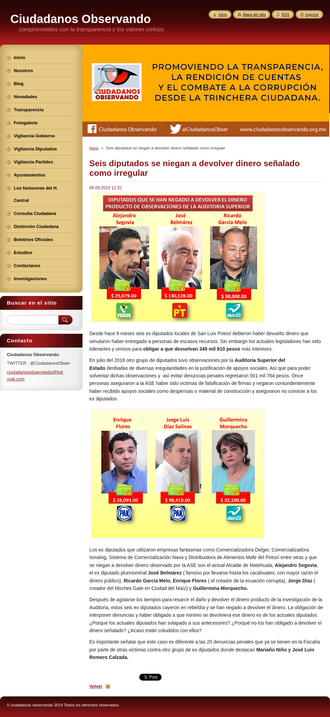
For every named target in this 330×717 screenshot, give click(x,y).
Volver (95, 686)
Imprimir (312, 14)
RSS (285, 14)
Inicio (94, 148)
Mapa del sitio (254, 14)
